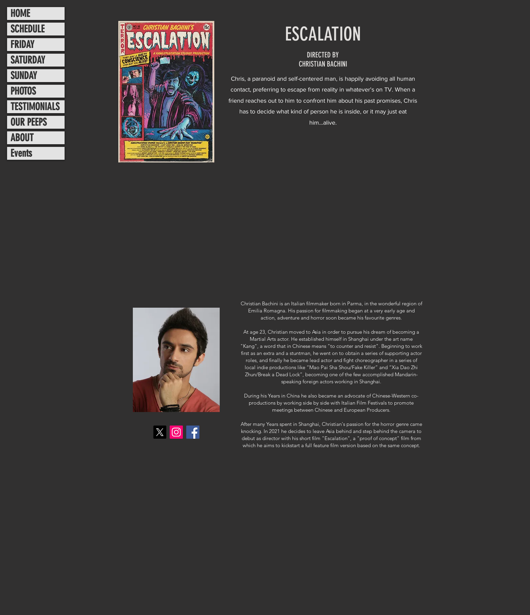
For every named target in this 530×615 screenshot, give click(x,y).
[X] (159, 432)
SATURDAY (27, 60)
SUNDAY (23, 76)
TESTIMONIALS (34, 107)
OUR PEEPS (28, 122)
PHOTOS (23, 91)
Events (21, 153)
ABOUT (21, 138)
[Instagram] (176, 432)
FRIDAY (22, 45)
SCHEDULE (27, 29)
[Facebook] (192, 432)
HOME (20, 13)
